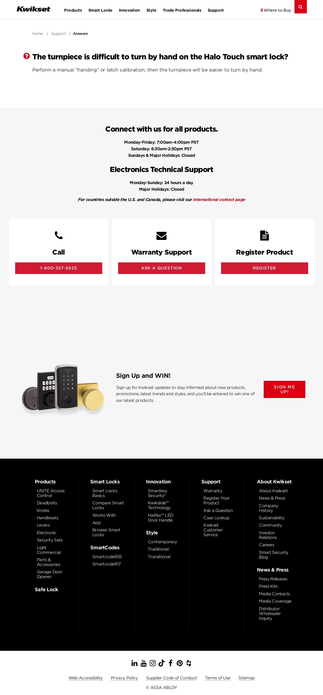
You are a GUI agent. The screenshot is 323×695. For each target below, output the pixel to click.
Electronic (47, 532)
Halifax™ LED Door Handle (160, 518)
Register (264, 268)
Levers (43, 525)
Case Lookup (216, 517)
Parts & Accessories (48, 562)
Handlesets (47, 517)
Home (37, 34)
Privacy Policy (124, 678)
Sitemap (246, 678)
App (96, 522)
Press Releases (273, 579)
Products (73, 10)
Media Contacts (274, 593)
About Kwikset (273, 490)
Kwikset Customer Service (213, 530)
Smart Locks (100, 10)
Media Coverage (275, 601)
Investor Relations (268, 535)
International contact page (219, 199)
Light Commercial (49, 550)
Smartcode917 (106, 564)
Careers (266, 544)
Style (151, 10)
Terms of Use (217, 678)
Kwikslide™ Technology (159, 505)
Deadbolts (47, 503)
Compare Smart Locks (108, 505)
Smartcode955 (107, 556)
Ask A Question (161, 268)
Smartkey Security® (157, 493)
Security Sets (50, 540)
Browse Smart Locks (106, 532)
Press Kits (268, 586)
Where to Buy (277, 10)
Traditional (158, 549)
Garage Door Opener (49, 574)
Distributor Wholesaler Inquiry (270, 613)
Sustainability (271, 517)
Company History (268, 508)
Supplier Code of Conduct (171, 678)
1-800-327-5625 (58, 268)
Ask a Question (218, 510)
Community (270, 525)
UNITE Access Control (50, 493)
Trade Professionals (182, 10)
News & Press (272, 498)
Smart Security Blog (273, 555)
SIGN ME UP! (284, 389)
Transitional (159, 556)
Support (216, 10)
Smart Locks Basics (104, 493)
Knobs (43, 510)
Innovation (129, 10)
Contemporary (162, 541)
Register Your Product (216, 500)
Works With (104, 515)
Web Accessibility (85, 678)
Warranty (212, 490)
